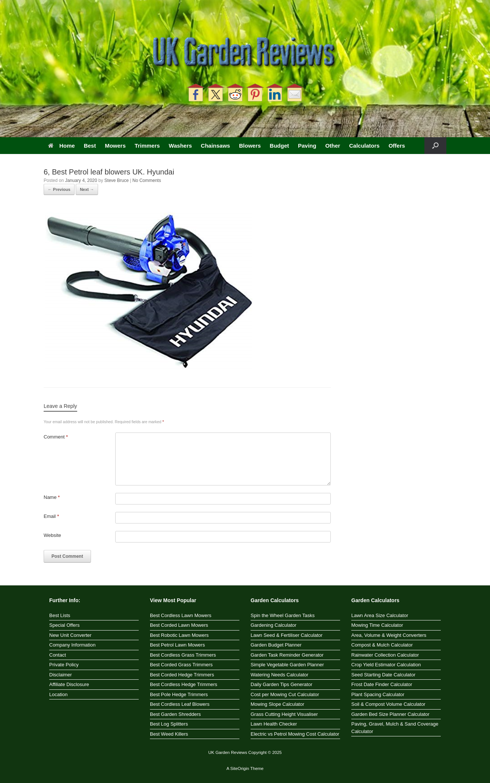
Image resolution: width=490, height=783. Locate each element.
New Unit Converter (70, 635)
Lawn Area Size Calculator (379, 615)
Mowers (115, 145)
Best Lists (59, 615)
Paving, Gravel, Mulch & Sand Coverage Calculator (394, 727)
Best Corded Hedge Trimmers (182, 674)
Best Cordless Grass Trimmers (183, 655)
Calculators (364, 145)
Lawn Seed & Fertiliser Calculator (287, 635)
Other (332, 145)
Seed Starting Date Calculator (383, 674)
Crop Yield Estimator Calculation (386, 664)
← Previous (59, 189)
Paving (307, 145)
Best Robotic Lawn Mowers (179, 635)
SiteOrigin (239, 768)
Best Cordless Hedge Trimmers (183, 684)
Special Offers (64, 625)
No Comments (146, 180)
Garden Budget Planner (276, 645)
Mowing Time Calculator (377, 625)
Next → (87, 189)
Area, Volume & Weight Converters (388, 635)
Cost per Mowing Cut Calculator (285, 694)
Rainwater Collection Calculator (385, 655)
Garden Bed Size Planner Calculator (390, 714)
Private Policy (64, 664)
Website (52, 535)
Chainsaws (215, 145)
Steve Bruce (116, 180)
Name (52, 497)
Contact (57, 655)
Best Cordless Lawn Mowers (180, 615)
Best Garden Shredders (175, 714)
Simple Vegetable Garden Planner (287, 664)
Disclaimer (60, 674)
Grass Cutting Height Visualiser (284, 714)
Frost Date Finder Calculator (381, 684)
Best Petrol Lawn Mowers (177, 645)
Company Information (72, 645)
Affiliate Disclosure (69, 684)
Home (61, 145)
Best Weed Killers (169, 734)
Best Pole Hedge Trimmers (179, 694)
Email (51, 516)
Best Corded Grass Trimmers (181, 664)
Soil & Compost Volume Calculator (388, 704)
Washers (180, 145)
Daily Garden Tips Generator (281, 684)
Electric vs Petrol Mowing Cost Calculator (295, 734)
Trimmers (147, 145)
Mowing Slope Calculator (277, 704)
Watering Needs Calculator (279, 674)
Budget (279, 145)
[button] (435, 145)
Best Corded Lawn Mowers (179, 625)
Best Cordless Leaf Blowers (180, 704)
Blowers (250, 145)
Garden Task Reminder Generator (287, 655)
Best (90, 145)
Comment (56, 437)
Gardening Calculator (273, 625)
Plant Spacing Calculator (377, 694)
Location (58, 694)
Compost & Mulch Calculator (382, 645)
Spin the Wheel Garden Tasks (283, 615)
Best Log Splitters (169, 724)
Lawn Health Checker (274, 724)
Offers (397, 145)
